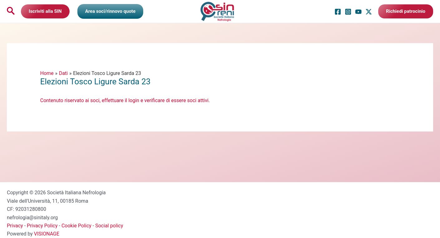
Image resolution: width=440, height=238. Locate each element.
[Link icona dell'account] (110, 11)
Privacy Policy (42, 226)
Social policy (109, 226)
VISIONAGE (46, 234)
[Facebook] (338, 11)
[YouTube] (358, 11)
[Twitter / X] (368, 11)
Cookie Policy (76, 226)
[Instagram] (348, 11)
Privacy (15, 226)
